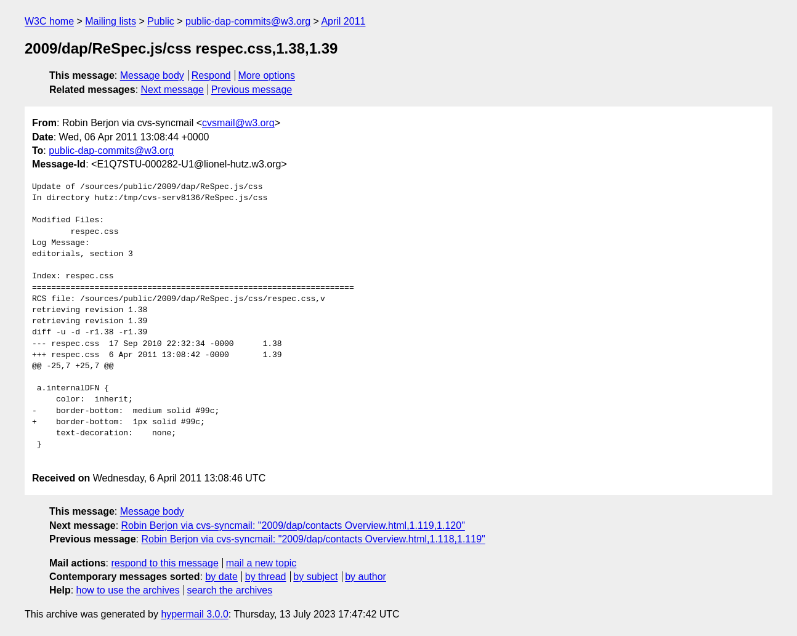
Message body (152, 75)
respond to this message (164, 563)
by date (221, 576)
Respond (211, 75)
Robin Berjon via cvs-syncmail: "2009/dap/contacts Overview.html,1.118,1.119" (313, 539)
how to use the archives (128, 590)
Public (160, 21)
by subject (315, 576)
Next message (172, 89)
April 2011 (343, 21)
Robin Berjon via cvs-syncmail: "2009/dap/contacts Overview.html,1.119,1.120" (293, 525)
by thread (265, 576)
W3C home (49, 21)
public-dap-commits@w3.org (247, 21)
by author (365, 576)
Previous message (252, 89)
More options (267, 75)
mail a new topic (261, 563)
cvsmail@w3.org (238, 123)
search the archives (230, 590)
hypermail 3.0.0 (194, 614)
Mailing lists (110, 21)
